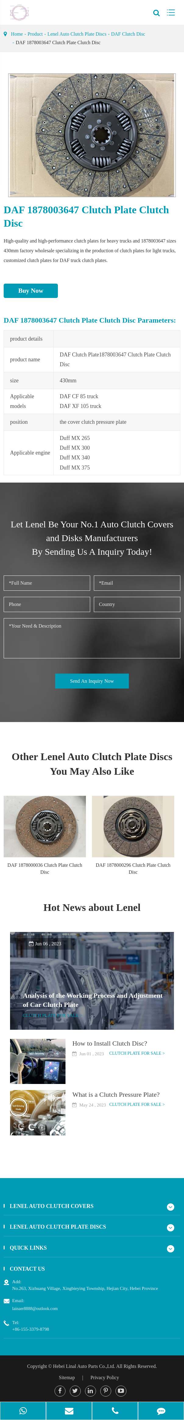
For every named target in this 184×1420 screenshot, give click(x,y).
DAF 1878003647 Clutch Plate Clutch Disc (58, 42)
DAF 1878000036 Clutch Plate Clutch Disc (44, 868)
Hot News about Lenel (92, 907)
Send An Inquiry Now (92, 681)
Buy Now (30, 290)
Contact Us (27, 1269)
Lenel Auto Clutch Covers (52, 1206)
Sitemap (67, 1377)
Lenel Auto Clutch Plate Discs (77, 34)
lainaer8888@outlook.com (35, 1308)
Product (35, 34)
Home (17, 34)
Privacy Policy (104, 1377)
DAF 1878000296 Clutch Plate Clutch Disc (133, 868)
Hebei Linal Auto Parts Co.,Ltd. (84, 1366)
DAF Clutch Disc (128, 34)
